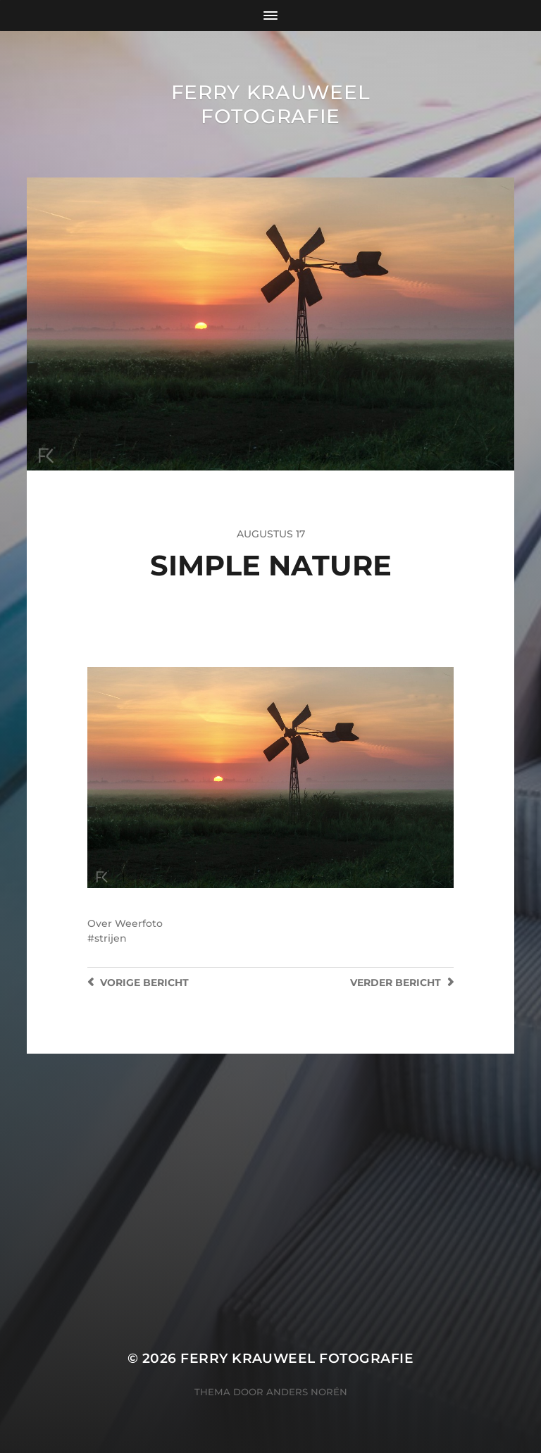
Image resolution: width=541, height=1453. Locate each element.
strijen (110, 938)
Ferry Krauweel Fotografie (271, 104)
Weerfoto (139, 923)
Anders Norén (306, 1391)
